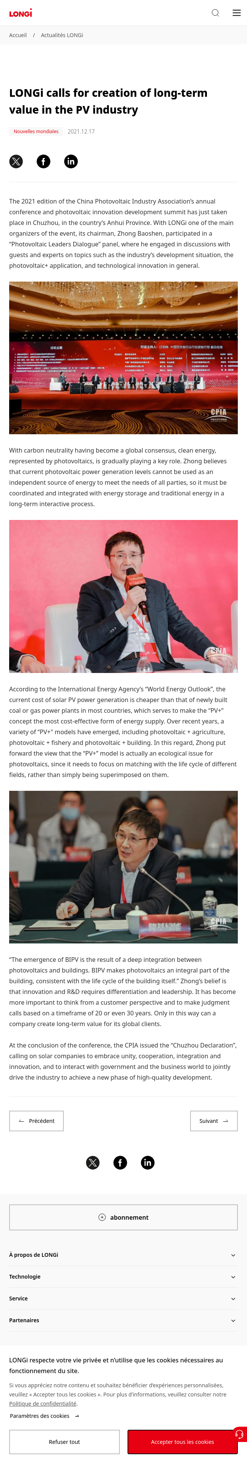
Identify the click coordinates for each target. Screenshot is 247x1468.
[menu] (236, 12)
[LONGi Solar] (20, 13)
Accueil (18, 35)
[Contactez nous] (239, 1434)
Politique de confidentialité (42, 1403)
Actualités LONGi (62, 35)
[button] (215, 13)
